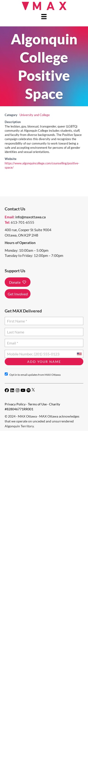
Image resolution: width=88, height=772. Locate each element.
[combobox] (79, 354)
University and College (34, 115)
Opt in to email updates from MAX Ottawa (33, 374)
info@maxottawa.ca (30, 217)
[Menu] (44, 16)
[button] (18, 282)
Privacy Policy (15, 404)
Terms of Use (37, 404)
